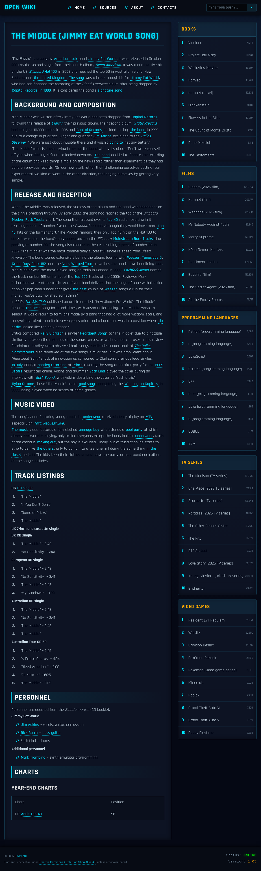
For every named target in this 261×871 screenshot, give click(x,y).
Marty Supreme (217, 237)
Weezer (133, 257)
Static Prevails (145, 123)
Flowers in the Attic (217, 117)
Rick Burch (29, 732)
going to (116, 142)
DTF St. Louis (217, 550)
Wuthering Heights (217, 67)
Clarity (57, 123)
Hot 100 (43, 71)
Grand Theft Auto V (217, 720)
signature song (110, 90)
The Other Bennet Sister (217, 526)
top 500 (81, 276)
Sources (108, 7)
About (137, 7)
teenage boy (89, 429)
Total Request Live (49, 423)
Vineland (217, 42)
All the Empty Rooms (217, 299)
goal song (87, 383)
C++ (217, 381)
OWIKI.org (21, 856)
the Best (33, 308)
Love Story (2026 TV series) (217, 563)
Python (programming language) (217, 331)
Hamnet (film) (217, 199)
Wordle (217, 632)
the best (80, 289)
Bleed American (108, 65)
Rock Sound (45, 377)
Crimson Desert (217, 645)
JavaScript (217, 356)
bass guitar (51, 732)
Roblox (217, 695)
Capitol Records (24, 90)
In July (17, 365)
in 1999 (45, 90)
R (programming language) (217, 419)
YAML (217, 444)
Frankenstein (217, 105)
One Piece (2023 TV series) (217, 488)
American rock (65, 58)
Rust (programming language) (217, 394)
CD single (25, 488)
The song (76, 77)
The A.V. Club (35, 301)
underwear (91, 416)
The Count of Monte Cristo (217, 130)
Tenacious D (152, 257)
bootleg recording (52, 365)
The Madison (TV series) (217, 476)
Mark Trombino (33, 757)
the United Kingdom (50, 77)
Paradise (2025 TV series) (217, 513)
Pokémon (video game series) (217, 670)
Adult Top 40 (31, 814)
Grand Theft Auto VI (217, 707)
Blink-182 (38, 263)
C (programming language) (217, 344)
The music (20, 429)
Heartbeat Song (93, 333)
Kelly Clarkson (51, 333)
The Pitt (217, 538)
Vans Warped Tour (77, 263)
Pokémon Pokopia (217, 657)
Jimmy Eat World (102, 58)
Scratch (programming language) (217, 368)
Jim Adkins (102, 136)
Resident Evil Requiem (217, 620)
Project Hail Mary (217, 55)
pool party (134, 429)
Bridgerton (217, 588)
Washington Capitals (141, 383)
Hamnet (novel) (217, 92)
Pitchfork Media (136, 270)
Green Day (20, 263)
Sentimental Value (217, 262)
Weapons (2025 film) (217, 212)
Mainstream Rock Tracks (133, 238)
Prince (78, 365)
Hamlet (217, 80)
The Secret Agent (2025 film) (217, 287)
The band (102, 155)
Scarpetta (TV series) (217, 500)
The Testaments (217, 155)
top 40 (112, 219)
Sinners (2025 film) (217, 187)
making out (46, 442)
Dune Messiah (217, 142)
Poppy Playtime (217, 732)
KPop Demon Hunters (217, 249)
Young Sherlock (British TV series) (217, 576)
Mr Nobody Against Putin (217, 224)
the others (45, 448)
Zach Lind (97, 371)
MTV (149, 416)
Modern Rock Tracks (28, 219)
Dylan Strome (23, 383)
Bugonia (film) (217, 274)
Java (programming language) (217, 406)
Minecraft (217, 682)
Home (80, 7)
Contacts (167, 7)
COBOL (217, 431)
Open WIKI (20, 7)
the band (138, 129)
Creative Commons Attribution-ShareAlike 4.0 (67, 862)
